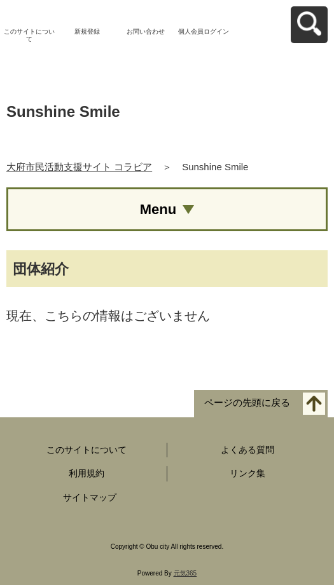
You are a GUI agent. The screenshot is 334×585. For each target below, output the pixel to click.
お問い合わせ (146, 31)
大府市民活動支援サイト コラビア (79, 166)
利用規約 (86, 473)
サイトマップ (89, 497)
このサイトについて (29, 35)
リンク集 (247, 473)
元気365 (185, 573)
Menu (158, 209)
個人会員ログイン (203, 31)
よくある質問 (247, 450)
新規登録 (87, 31)
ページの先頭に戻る (247, 402)
